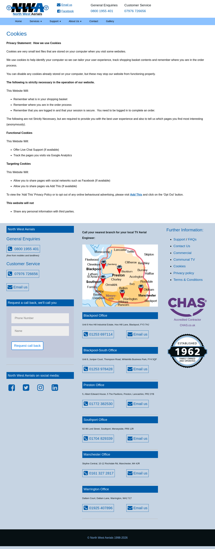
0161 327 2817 (98, 473)
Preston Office (94, 385)
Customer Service (137, 8)
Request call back (27, 345)
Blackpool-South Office (100, 350)
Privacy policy (183, 273)
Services (34, 21)
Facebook (65, 11)
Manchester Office (97, 454)
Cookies (179, 266)
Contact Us (181, 246)
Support (54, 21)
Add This (136, 194)
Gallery (110, 21)
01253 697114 (97, 334)
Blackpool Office (95, 315)
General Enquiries (104, 8)
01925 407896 (97, 508)
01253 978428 (97, 369)
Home (18, 21)
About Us (74, 21)
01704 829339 (97, 438)
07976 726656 (22, 273)
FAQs (192, 239)
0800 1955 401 (23, 249)
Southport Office (95, 419)
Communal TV (184, 259)
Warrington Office (96, 489)
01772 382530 (97, 403)
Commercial (182, 253)
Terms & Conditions (188, 280)
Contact (93, 21)
